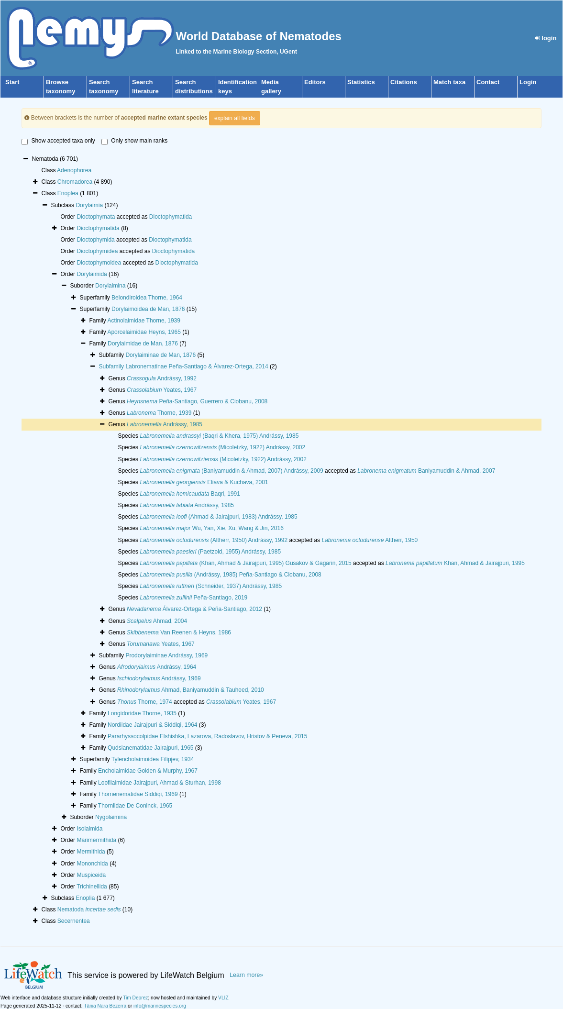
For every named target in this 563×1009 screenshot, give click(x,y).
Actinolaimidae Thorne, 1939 (143, 320)
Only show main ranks (134, 141)
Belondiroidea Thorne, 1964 (146, 297)
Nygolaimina (111, 817)
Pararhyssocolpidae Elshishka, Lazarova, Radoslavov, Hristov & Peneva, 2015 (207, 736)
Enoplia (85, 898)
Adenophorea (74, 170)
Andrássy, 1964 (156, 667)
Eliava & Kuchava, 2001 (204, 482)
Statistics (361, 82)
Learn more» (246, 975)
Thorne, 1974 (144, 702)
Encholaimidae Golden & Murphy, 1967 (148, 770)
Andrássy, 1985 (164, 424)
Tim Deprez (135, 997)
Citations (403, 82)
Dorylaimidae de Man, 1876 (143, 343)
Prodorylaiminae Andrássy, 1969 (166, 655)
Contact (487, 82)
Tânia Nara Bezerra (105, 1006)
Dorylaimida (92, 274)
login (546, 38)
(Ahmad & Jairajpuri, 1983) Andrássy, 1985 (218, 516)
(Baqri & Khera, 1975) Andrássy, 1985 (219, 435)
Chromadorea (74, 181)
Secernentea (73, 921)
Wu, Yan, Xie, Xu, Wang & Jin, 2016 (211, 528)
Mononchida (92, 863)
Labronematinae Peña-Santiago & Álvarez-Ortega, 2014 (196, 366)
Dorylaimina (110, 285)
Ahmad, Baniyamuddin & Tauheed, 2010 (190, 690)
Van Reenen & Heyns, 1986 (179, 632)
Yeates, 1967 (162, 390)
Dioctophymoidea (99, 262)
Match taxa (449, 82)
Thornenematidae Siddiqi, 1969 (138, 794)
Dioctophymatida (170, 216)
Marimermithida (96, 840)
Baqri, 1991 (190, 493)
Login (527, 82)
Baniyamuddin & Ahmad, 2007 (426, 470)
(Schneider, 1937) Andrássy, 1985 (211, 586)
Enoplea (67, 193)
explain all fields (234, 118)
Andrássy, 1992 (162, 378)
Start (12, 82)
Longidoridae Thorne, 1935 (142, 713)
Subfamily (112, 366)
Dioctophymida (95, 239)
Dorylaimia (89, 205)
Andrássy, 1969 (159, 678)
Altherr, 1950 (369, 540)
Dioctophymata (96, 216)
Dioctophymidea (97, 251)
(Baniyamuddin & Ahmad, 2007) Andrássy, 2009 (231, 470)
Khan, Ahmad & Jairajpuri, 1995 (455, 563)
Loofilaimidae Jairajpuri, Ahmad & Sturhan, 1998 (159, 782)
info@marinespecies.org (159, 1006)
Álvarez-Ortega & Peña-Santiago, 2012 (194, 609)
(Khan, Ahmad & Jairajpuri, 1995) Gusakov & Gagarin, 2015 (245, 563)
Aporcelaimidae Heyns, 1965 (143, 332)
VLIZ (223, 997)
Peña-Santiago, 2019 (193, 597)
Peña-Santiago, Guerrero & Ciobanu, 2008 (197, 401)
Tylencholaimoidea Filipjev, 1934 (152, 759)
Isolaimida (89, 828)
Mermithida (91, 851)
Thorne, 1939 (159, 413)
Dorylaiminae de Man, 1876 (160, 355)
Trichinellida (92, 886)
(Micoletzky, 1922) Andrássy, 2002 (222, 447)
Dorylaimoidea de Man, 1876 (148, 309)
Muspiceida (91, 875)
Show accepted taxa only (58, 141)
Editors (315, 82)
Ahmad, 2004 (157, 621)
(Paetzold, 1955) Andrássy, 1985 (210, 551)
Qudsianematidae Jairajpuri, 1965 (150, 747)
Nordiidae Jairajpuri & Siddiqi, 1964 (152, 724)
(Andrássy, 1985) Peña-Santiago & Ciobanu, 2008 (230, 574)
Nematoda (89, 909)
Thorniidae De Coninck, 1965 (135, 805)
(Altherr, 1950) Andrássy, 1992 (213, 540)
